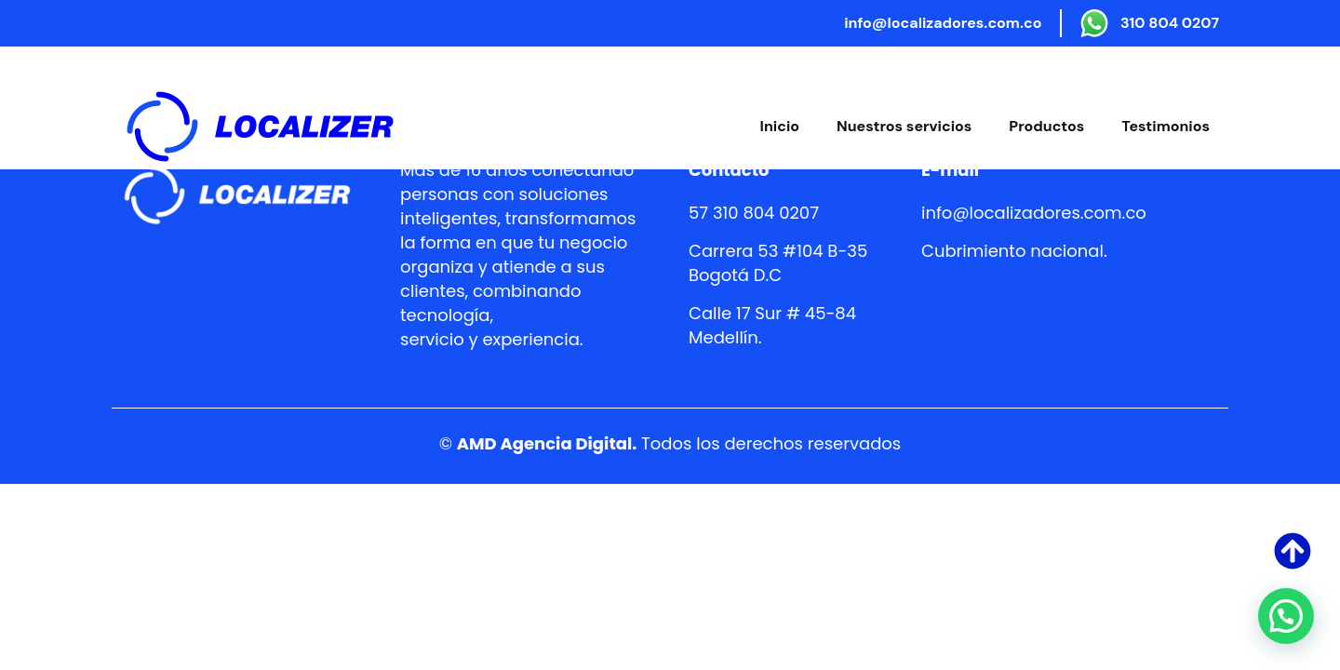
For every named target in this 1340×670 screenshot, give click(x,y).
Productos (1046, 126)
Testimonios (1165, 126)
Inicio (779, 126)
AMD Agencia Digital (544, 443)
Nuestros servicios (904, 126)
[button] (1286, 616)
